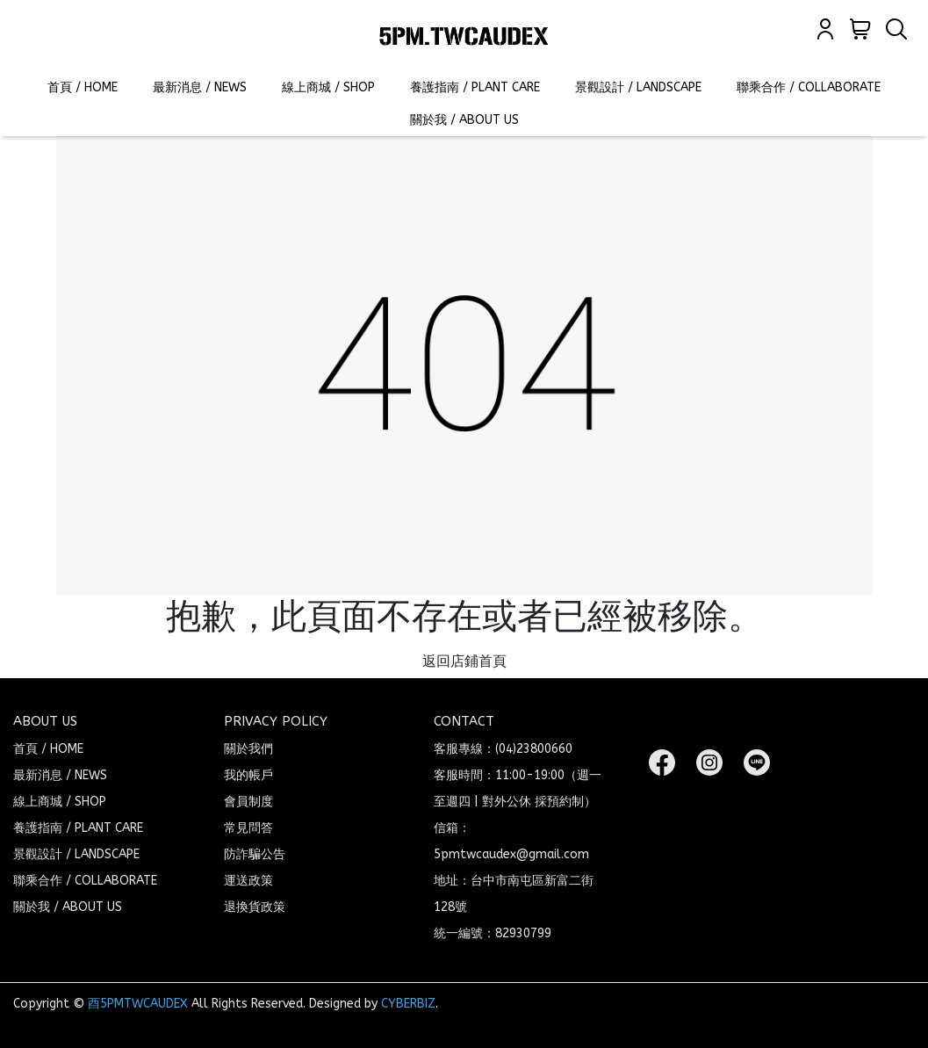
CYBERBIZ (408, 1003)
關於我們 (248, 748)
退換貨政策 (254, 907)
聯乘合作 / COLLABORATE (809, 87)
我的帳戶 (248, 775)
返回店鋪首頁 (464, 661)
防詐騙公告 (254, 854)
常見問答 (248, 827)
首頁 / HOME (82, 87)
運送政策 (248, 880)
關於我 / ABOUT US (464, 119)
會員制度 (248, 801)
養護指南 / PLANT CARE (475, 87)
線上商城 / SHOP (328, 87)
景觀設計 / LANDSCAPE (638, 87)
